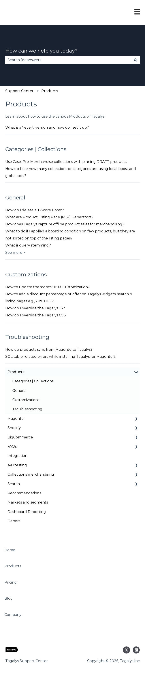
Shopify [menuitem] (14, 428)
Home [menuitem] (9, 550)
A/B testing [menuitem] (17, 465)
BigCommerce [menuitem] (20, 437)
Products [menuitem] (16, 372)
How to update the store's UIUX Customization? (47, 287)
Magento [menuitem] (16, 418)
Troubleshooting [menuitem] (27, 409)
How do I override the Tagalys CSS (35, 315)
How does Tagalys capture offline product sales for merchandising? (64, 224)
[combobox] (68, 60)
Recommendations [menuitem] (24, 493)
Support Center (19, 91)
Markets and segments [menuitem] (28, 502)
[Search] (135, 60)
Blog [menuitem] (8, 598)
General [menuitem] (19, 391)
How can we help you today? (41, 51)
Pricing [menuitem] (10, 582)
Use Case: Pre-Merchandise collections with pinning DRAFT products (65, 162)
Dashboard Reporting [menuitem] (27, 512)
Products (49, 91)
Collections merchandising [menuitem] (31, 474)
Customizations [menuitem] (25, 400)
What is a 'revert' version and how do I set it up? (47, 127)
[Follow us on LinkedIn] (136, 649)
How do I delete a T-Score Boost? (34, 210)
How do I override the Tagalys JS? (35, 308)
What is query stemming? (28, 245)
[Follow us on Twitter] (126, 649)
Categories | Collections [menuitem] (32, 381)
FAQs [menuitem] (12, 446)
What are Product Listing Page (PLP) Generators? (49, 217)
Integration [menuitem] (17, 456)
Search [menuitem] (14, 484)
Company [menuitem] (12, 615)
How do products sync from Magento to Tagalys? (48, 349)
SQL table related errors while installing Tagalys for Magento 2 (60, 356)
